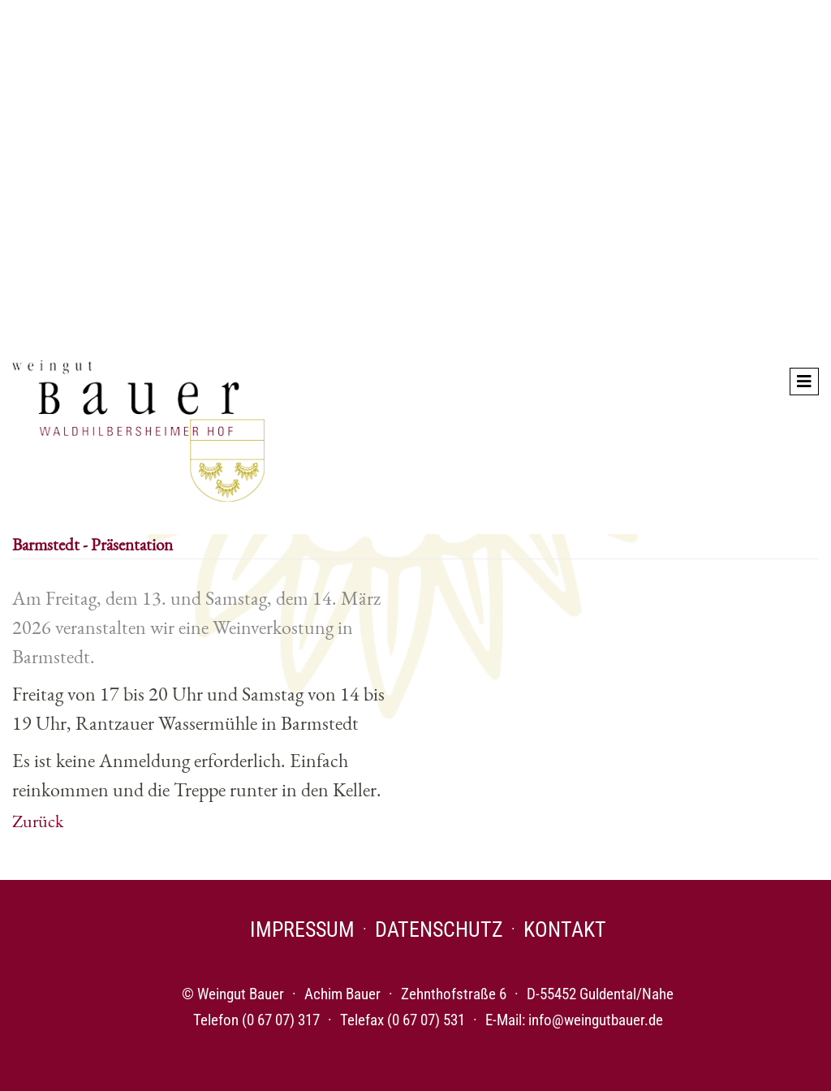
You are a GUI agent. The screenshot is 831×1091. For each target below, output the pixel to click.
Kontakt (564, 929)
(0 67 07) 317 (281, 1020)
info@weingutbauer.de (595, 1020)
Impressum (302, 929)
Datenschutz (439, 929)
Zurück (37, 821)
